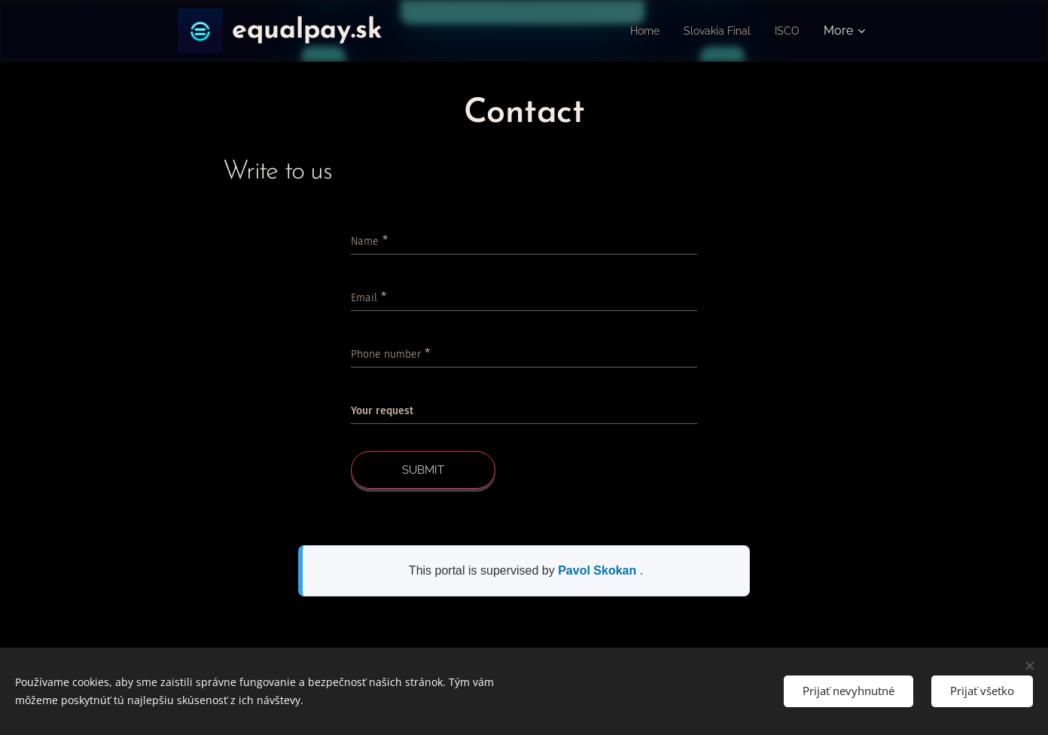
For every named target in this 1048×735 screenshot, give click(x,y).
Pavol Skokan (599, 570)
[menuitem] (635, 31)
